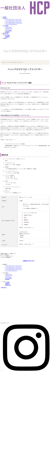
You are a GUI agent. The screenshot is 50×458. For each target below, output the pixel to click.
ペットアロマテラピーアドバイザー (13, 23)
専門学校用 (5, 33)
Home (4, 62)
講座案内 (5, 18)
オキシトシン (8, 27)
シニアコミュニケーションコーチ (13, 20)
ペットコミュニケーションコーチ (13, 22)
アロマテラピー (9, 28)
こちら (14, 139)
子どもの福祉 (8, 30)
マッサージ (8, 29)
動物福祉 (7, 32)
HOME (4, 16)
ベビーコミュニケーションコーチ (13, 19)
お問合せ (5, 38)
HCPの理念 (5, 25)
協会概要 (7, 35)
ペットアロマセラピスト (11, 24)
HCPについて (6, 34)
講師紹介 (7, 37)
